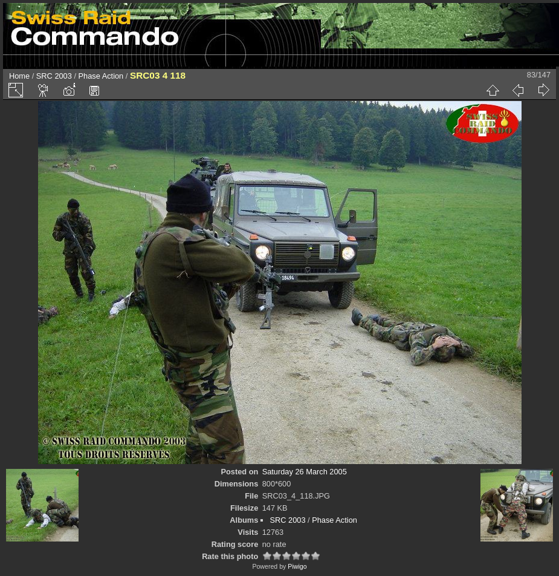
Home (19, 75)
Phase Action (101, 75)
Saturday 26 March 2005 (304, 471)
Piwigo (297, 566)
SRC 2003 (54, 75)
